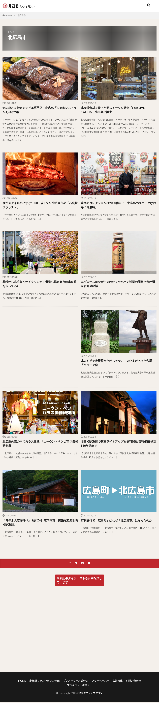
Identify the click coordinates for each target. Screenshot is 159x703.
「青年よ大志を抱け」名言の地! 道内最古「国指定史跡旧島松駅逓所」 (39, 524)
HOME (9, 15)
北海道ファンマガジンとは (44, 683)
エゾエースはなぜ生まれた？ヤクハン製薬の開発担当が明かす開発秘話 (118, 285)
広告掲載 (117, 683)
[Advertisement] (40, 348)
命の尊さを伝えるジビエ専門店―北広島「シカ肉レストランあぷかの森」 (40, 110)
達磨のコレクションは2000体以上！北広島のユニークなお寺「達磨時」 (117, 206)
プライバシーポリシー (79, 687)
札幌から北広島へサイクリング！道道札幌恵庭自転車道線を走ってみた (40, 285)
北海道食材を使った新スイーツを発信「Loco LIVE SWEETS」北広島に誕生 (114, 110)
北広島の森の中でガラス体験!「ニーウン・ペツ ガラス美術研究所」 (39, 445)
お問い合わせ (133, 683)
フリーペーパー (100, 683)
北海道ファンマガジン (91, 695)
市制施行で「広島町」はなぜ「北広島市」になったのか (118, 522)
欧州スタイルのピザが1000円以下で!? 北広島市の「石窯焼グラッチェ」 (39, 206)
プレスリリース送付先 (75, 683)
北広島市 (21, 15)
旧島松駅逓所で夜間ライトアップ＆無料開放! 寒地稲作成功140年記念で (118, 445)
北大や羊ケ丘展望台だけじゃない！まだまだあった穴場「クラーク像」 (118, 364)
